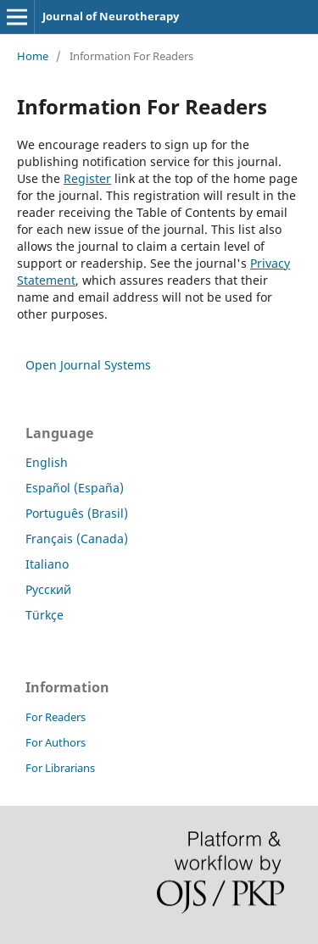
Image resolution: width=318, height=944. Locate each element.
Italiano (47, 564)
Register (87, 178)
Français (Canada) (76, 538)
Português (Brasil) (76, 513)
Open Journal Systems (88, 365)
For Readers (55, 717)
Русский (48, 589)
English (46, 462)
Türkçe (44, 615)
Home (32, 56)
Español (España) (74, 488)
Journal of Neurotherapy (110, 16)
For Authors (55, 742)
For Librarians (60, 767)
